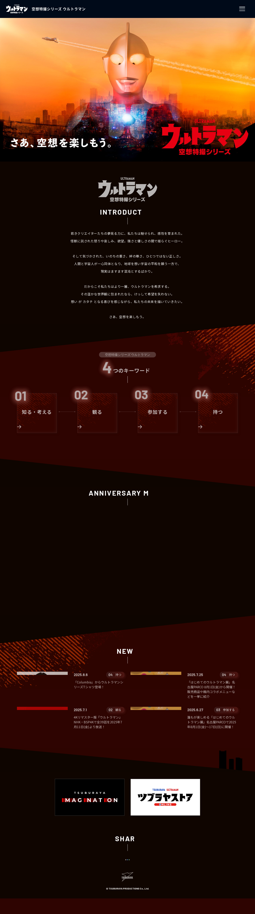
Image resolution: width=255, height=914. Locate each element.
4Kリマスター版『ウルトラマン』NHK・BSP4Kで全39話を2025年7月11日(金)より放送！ (98, 723)
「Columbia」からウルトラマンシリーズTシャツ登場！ (98, 684)
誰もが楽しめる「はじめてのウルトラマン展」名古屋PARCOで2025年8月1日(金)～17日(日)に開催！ (211, 723)
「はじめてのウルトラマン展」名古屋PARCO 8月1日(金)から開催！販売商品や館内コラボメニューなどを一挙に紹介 (211, 689)
